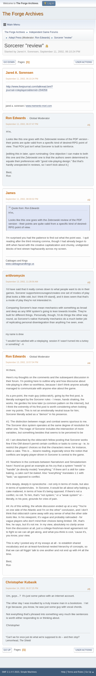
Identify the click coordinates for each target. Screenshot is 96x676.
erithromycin (15, 275)
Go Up (7, 650)
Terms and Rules (75, 672)
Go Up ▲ (89, 672)
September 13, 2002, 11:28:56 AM (22, 281)
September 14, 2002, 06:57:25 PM (22, 588)
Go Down (9, 62)
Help (63, 672)
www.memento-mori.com (39, 106)
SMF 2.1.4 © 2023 (10, 672)
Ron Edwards (42, 37)
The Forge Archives (22, 13)
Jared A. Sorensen (19, 72)
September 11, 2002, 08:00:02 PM (22, 199)
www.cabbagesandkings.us (20, 263)
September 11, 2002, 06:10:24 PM (22, 78)
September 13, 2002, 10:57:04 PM (22, 362)
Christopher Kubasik (21, 582)
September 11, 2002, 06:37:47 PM (22, 124)
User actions (84, 62)
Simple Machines (28, 672)
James (11, 193)
